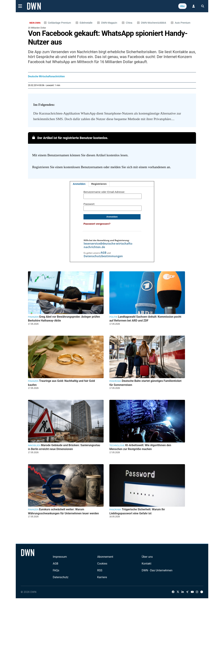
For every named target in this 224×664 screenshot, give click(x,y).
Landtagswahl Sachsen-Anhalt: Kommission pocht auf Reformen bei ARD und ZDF (145, 318)
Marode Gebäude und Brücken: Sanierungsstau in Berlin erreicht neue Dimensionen (64, 447)
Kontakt (146, 563)
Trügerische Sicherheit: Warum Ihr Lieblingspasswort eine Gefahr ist (137, 511)
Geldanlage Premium (59, 22)
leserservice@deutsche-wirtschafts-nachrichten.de (108, 245)
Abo (182, 6)
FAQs (56, 570)
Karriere (102, 577)
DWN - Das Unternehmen (157, 570)
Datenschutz (60, 577)
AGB (103, 253)
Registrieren (99, 183)
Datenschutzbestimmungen (103, 256)
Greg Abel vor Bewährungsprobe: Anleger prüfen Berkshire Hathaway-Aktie (64, 318)
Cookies (102, 563)
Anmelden (79, 183)
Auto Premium (182, 22)
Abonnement (105, 556)
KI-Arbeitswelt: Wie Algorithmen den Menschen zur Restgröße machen (140, 447)
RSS (99, 570)
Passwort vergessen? (96, 223)
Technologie (117, 445)
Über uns (147, 556)
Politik (113, 317)
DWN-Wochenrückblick (153, 22)
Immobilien (34, 445)
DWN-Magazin (109, 22)
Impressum (60, 556)
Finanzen (33, 317)
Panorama (115, 381)
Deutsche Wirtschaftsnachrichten (46, 76)
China (129, 22)
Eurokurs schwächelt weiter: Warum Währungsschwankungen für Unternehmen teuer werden (63, 511)
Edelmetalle (86, 22)
